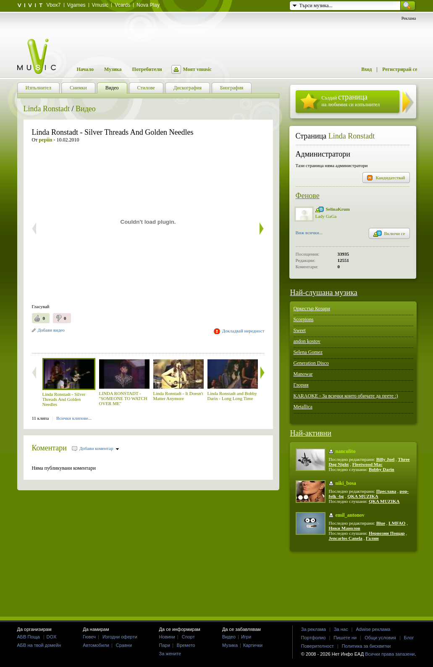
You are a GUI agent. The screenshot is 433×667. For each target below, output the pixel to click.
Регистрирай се (399, 69)
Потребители (147, 69)
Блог (409, 637)
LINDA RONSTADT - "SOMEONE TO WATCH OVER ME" (123, 398)
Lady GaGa (326, 216)
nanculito (346, 451)
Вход (366, 69)
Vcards (122, 5)
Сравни (124, 645)
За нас (341, 629)
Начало (85, 69)
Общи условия (380, 637)
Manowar (303, 374)
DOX (52, 636)
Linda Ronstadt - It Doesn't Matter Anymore (178, 396)
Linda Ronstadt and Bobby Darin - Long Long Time (232, 396)
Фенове (308, 195)
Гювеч (89, 636)
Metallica (303, 407)
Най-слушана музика (323, 292)
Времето (186, 645)
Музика (113, 69)
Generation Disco (311, 363)
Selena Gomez (308, 352)
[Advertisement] (130, 342)
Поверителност (317, 646)
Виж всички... (309, 233)
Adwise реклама (373, 629)
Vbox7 (54, 5)
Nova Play (148, 5)
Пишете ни (345, 637)
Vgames (76, 5)
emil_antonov (350, 515)
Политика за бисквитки (366, 646)
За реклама (313, 629)
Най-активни (310, 433)
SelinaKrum (338, 209)
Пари (164, 645)
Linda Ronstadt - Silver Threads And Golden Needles (64, 399)
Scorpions (304, 319)
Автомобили (96, 645)
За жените (170, 653)
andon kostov (307, 341)
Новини (167, 636)
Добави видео (51, 329)
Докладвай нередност (243, 330)
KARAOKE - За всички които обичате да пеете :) (346, 396)
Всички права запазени (390, 654)
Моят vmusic (197, 69)
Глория (301, 385)
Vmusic (100, 5)
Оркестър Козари (312, 308)
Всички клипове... (74, 418)
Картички (252, 645)
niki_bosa (346, 483)
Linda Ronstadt (47, 109)
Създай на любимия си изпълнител (351, 100)
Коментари (49, 448)
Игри (246, 636)
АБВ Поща (28, 636)
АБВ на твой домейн (39, 645)
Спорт (188, 636)
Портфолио (313, 637)
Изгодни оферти (119, 636)
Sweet (300, 330)
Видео (86, 109)
